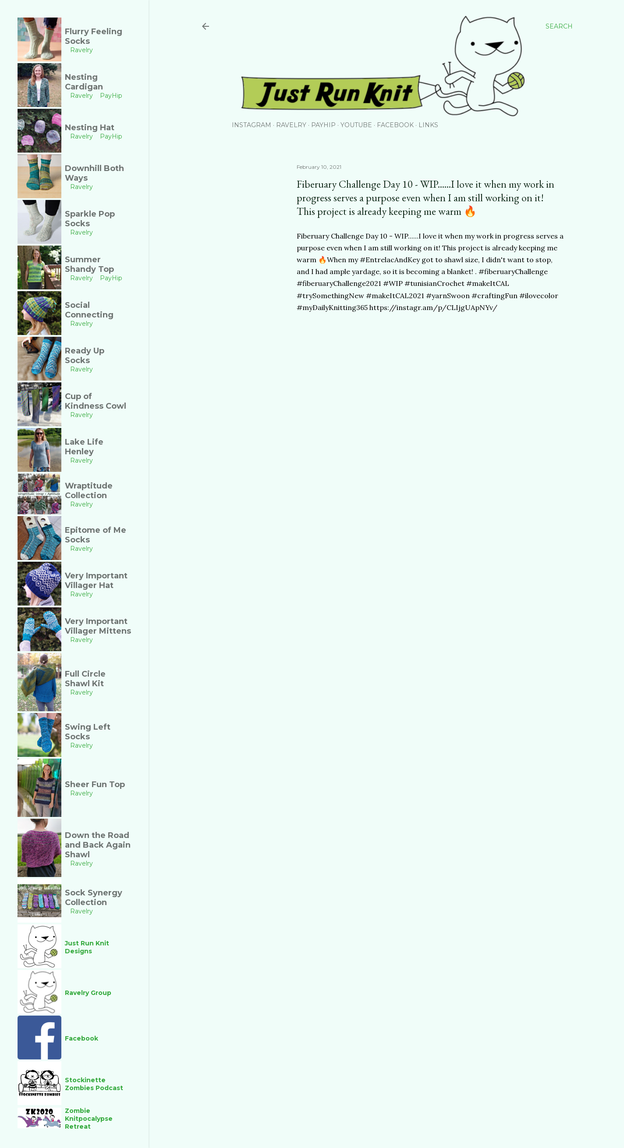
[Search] (559, 26)
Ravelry (291, 125)
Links (428, 125)
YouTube (356, 125)
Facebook (395, 125)
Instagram (251, 125)
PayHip (323, 125)
